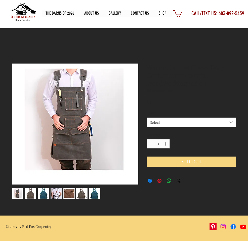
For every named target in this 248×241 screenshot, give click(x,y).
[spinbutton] (158, 143)
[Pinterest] (213, 226)
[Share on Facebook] (150, 181)
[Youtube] (243, 226)
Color (152, 112)
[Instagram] (223, 226)
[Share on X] (179, 181)
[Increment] (166, 143)
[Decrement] (150, 143)
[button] (177, 13)
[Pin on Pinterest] (159, 181)
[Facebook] (233, 226)
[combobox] (191, 122)
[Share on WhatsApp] (169, 181)
